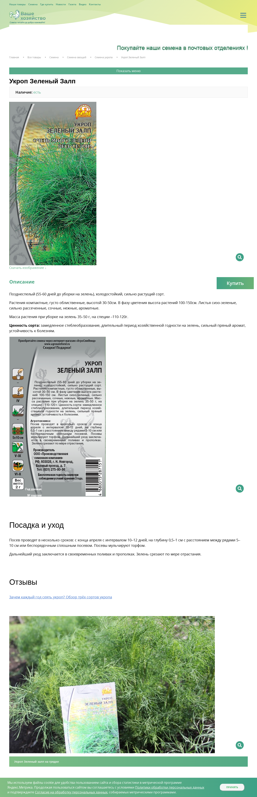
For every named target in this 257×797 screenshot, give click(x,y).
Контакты (95, 4)
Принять (232, 787)
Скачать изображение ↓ (27, 267)
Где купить (46, 4)
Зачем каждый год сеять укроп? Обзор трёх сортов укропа (60, 597)
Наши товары (17, 4)
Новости (61, 4)
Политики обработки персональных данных (169, 787)
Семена (33, 4)
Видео (82, 4)
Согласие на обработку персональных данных (71, 792)
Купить (235, 283)
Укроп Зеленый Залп (133, 57)
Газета (72, 4)
